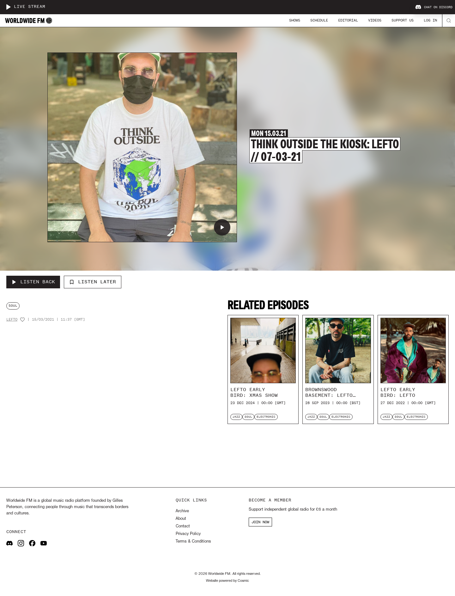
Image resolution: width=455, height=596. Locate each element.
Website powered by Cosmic (227, 580)
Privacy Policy (188, 534)
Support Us (402, 20)
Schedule (319, 20)
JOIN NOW (260, 522)
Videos (374, 20)
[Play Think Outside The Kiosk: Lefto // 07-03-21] (222, 227)
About (181, 518)
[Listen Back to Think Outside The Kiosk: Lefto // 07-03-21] (33, 282)
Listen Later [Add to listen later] (92, 282)
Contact (183, 526)
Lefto (11, 319)
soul (13, 306)
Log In (430, 20)
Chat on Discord (433, 7)
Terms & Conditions (193, 541)
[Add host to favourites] (22, 319)
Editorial (348, 20)
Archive (182, 511)
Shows (294, 20)
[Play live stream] (8, 7)
